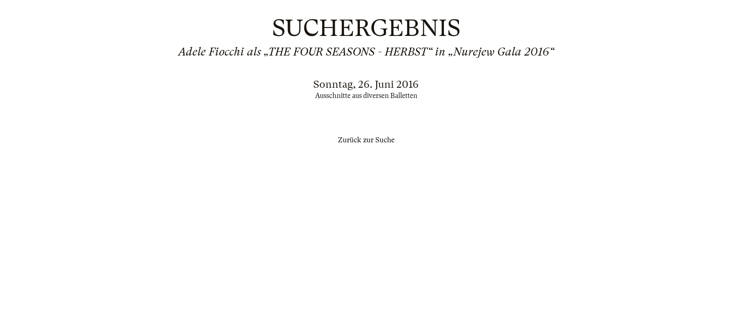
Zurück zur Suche (366, 140)
